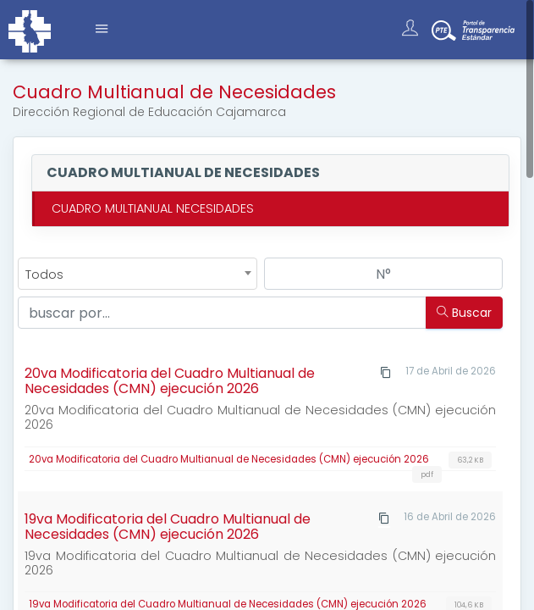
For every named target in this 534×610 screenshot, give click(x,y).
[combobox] (137, 274)
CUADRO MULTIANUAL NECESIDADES (153, 208)
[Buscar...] (222, 313)
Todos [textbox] (44, 274)
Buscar (464, 312)
